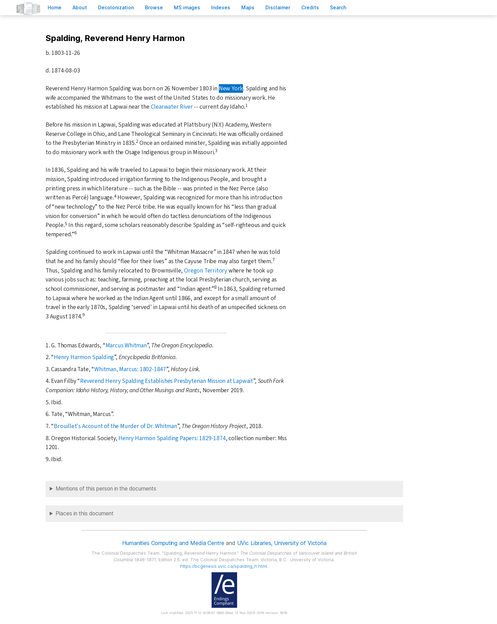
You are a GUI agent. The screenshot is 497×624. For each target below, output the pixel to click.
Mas (247, 7)
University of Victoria (300, 542)
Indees (220, 7)
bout (79, 7)
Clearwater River (172, 106)
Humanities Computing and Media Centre (173, 542)
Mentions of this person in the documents (106, 488)
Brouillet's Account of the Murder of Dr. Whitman (115, 426)
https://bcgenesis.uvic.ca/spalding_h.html (223, 566)
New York (231, 88)
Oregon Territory (205, 270)
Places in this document (85, 513)
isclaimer (277, 7)
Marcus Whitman (126, 345)
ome (54, 7)
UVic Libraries (254, 542)
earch (338, 7)
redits (310, 7)
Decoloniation (116, 7)
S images (187, 7)
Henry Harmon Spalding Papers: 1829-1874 (171, 438)
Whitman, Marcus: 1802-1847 (130, 369)
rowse (154, 7)
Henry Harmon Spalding (84, 357)
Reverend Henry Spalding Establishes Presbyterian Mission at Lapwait (166, 381)
